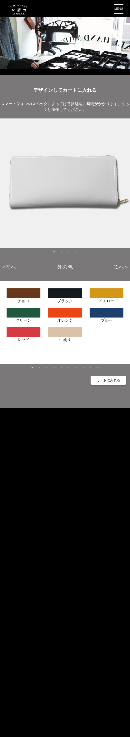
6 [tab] (68, 367)
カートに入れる (108, 380)
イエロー (106, 294)
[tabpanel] (65, 183)
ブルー (106, 314)
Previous (8, 266)
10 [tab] (97, 367)
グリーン (23, 314)
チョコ (23, 294)
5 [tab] (61, 367)
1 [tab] (54, 251)
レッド (23, 333)
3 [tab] (68, 251)
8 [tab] (83, 367)
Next (121, 266)
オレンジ (65, 314)
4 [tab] (76, 251)
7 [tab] (76, 367)
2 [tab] (61, 251)
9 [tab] (90, 367)
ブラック (65, 294)
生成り (65, 333)
